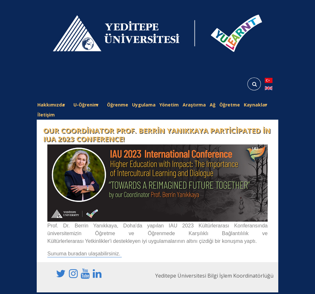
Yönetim (169, 105)
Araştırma (194, 105)
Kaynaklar (255, 106)
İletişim (46, 115)
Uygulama (144, 105)
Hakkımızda (51, 106)
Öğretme (229, 105)
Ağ (212, 105)
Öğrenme (117, 105)
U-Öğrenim (86, 106)
